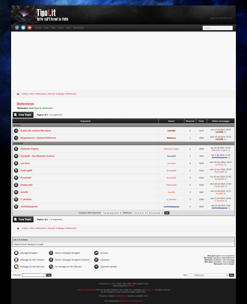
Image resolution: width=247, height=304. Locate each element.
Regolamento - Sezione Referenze (38, 138)
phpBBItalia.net (121, 296)
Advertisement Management (130, 301)
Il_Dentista (171, 199)
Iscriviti (38, 28)
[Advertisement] (123, 62)
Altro (32, 94)
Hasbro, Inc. (150, 290)
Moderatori (47, 108)
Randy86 (171, 156)
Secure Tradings (56, 94)
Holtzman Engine (29, 149)
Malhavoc (171, 138)
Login (46, 28)
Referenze (71, 94)
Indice (25, 94)
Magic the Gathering (85, 290)
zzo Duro (25, 163)
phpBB (112, 284)
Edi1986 (171, 131)
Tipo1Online (78, 28)
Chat (68, 28)
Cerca (60, 28)
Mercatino (41, 94)
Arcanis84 (26, 177)
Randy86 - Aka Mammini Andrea (37, 156)
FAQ (53, 28)
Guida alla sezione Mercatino (36, 130)
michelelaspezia (219, 157)
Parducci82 (26, 185)
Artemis (131, 286)
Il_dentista (26, 199)
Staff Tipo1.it (35, 108)
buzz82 (24, 192)
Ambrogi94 (26, 170)
